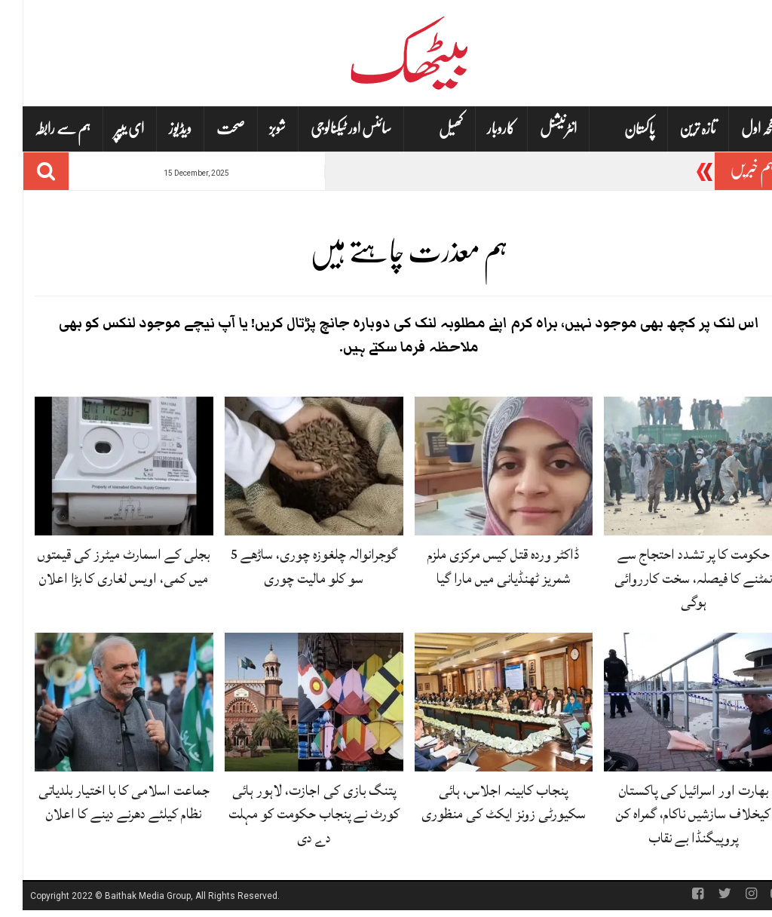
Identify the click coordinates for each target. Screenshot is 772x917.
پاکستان (617, 129)
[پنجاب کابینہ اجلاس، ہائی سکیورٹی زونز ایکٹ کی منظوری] (481, 703)
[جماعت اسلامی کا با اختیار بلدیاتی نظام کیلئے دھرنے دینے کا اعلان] (101, 703)
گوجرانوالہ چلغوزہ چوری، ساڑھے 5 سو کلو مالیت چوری (291, 566)
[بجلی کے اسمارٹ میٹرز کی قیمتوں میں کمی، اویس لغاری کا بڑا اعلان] (101, 467)
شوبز (255, 128)
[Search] (23, 171)
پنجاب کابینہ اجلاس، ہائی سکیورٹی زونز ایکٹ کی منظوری (481, 802)
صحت (208, 128)
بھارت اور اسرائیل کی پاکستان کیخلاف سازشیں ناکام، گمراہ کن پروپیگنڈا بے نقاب (670, 813)
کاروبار (478, 128)
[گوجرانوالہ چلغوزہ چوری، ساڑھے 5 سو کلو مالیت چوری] (291, 467)
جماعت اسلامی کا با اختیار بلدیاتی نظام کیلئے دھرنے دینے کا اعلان (101, 802)
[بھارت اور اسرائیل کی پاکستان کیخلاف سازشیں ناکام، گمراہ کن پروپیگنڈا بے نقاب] (670, 703)
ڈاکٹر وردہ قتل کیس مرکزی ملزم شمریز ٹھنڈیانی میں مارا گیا (480, 566)
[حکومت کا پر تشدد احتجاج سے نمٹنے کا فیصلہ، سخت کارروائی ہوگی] (670, 467)
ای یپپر (106, 128)
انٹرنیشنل (535, 128)
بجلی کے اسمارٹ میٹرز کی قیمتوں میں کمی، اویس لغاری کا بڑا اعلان (101, 566)
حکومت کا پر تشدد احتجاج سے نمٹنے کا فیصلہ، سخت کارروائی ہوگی (670, 577)
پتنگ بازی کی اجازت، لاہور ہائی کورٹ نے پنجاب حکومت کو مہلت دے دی (291, 813)
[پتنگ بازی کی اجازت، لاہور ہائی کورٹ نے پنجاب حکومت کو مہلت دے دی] (291, 703)
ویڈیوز (157, 128)
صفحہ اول (739, 128)
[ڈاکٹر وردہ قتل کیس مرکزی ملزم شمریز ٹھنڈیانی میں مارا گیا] (481, 467)
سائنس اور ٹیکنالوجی (328, 128)
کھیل (428, 129)
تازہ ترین (675, 128)
